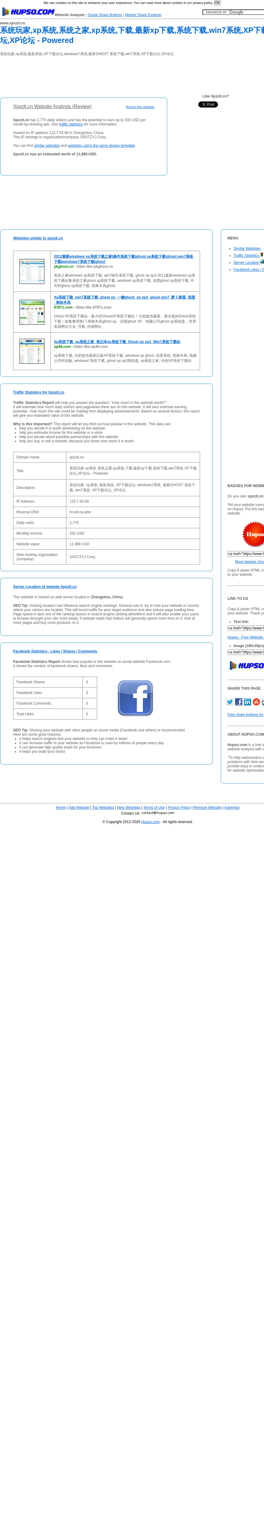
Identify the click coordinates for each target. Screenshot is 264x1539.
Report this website (140, 107)
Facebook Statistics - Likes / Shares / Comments (55, 651)
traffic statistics (71, 124)
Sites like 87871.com (93, 307)
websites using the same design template (101, 145)
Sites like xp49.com (91, 347)
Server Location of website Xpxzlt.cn (45, 587)
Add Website (79, 807)
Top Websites (103, 807)
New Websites (128, 807)
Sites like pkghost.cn (95, 266)
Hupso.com (150, 822)
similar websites (47, 145)
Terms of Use (154, 807)
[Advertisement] (111, 75)
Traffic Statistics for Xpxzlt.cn (38, 392)
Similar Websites (247, 248)
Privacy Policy (179, 807)
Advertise (232, 807)
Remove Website (207, 807)
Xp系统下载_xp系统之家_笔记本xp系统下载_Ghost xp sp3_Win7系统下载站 (117, 342)
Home (60, 807)
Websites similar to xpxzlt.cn (38, 238)
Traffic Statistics (248, 255)
